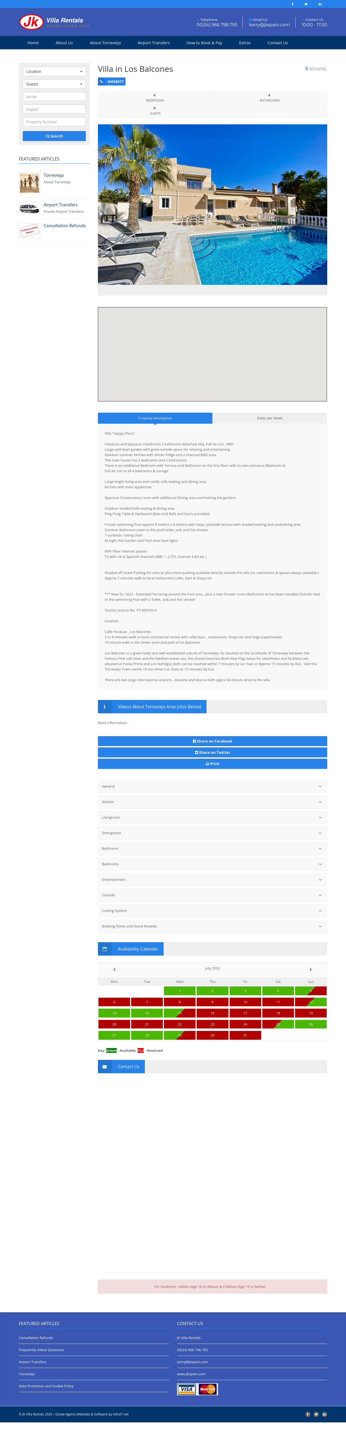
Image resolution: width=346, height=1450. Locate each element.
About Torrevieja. (67, 178)
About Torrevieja (105, 42)
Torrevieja (27, 1401)
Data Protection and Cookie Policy (46, 1413)
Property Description (155, 445)
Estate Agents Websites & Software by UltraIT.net (92, 1442)
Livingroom (212, 844)
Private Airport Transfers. (67, 208)
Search (54, 136)
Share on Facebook (212, 768)
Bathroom (212, 875)
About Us (64, 42)
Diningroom (212, 860)
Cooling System (212, 938)
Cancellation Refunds (36, 1365)
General (212, 813)
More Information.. (113, 750)
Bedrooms (212, 891)
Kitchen (212, 829)
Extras (245, 42)
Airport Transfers (154, 42)
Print (212, 791)
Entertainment (212, 906)
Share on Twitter (212, 779)
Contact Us (278, 42)
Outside (212, 922)
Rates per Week (269, 445)
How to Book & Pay (204, 42)
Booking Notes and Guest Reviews (212, 953)
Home (33, 42)
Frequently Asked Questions (41, 1377)
